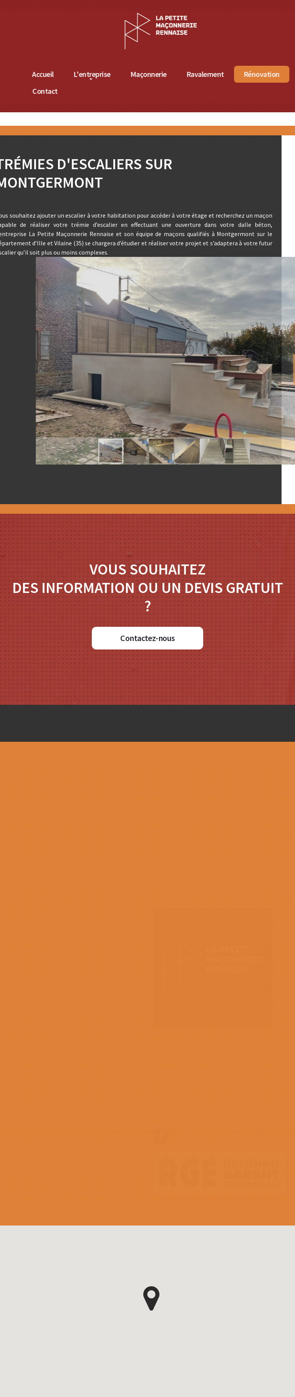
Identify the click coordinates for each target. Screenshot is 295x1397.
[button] (124, 451)
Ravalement (249, 74)
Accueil (87, 74)
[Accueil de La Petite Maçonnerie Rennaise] (204, 15)
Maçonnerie (192, 74)
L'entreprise (135, 74)
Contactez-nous (147, 638)
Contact (88, 91)
